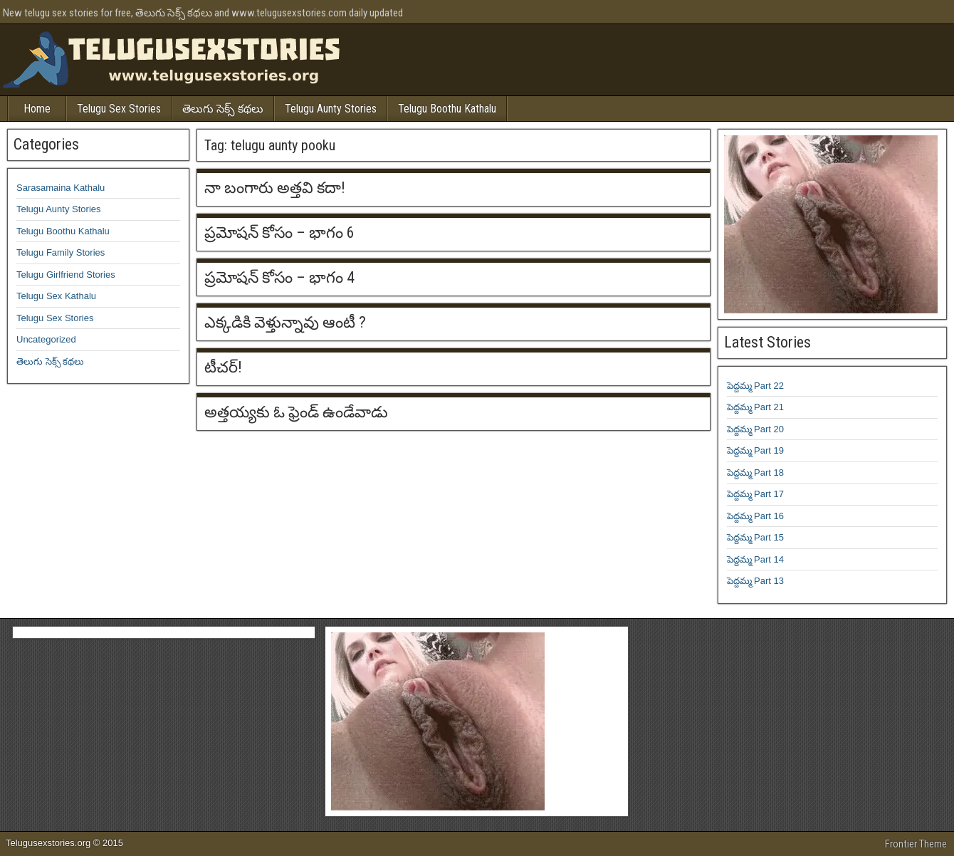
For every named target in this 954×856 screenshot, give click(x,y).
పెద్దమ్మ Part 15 (756, 537)
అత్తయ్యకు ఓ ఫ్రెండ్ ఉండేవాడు (296, 412)
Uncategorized (46, 339)
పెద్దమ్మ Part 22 (756, 385)
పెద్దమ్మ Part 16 (756, 516)
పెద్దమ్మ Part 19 (756, 450)
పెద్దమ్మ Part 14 (756, 559)
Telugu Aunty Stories (331, 108)
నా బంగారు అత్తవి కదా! (274, 188)
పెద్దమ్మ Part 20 (756, 429)
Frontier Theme (916, 843)
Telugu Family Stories (60, 252)
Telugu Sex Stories (119, 108)
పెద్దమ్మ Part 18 (756, 472)
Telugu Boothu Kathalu (447, 108)
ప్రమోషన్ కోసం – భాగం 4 (279, 277)
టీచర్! (223, 367)
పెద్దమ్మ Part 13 (756, 580)
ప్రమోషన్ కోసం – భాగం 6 (279, 232)
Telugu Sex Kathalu (56, 296)
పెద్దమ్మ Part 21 (756, 407)
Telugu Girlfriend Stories (65, 274)
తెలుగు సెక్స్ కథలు (222, 108)
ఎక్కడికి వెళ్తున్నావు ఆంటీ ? (285, 322)
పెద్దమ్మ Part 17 (756, 494)
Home (37, 108)
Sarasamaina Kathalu (60, 187)
